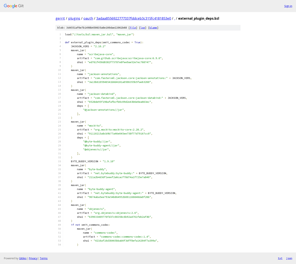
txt (280, 258)
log (142, 27)
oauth (88, 18)
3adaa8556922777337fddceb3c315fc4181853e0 (133, 18)
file (133, 27)
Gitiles (22, 258)
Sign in (288, 6)
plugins (74, 18)
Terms (44, 258)
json (289, 258)
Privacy (33, 258)
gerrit (60, 18)
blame (153, 27)
